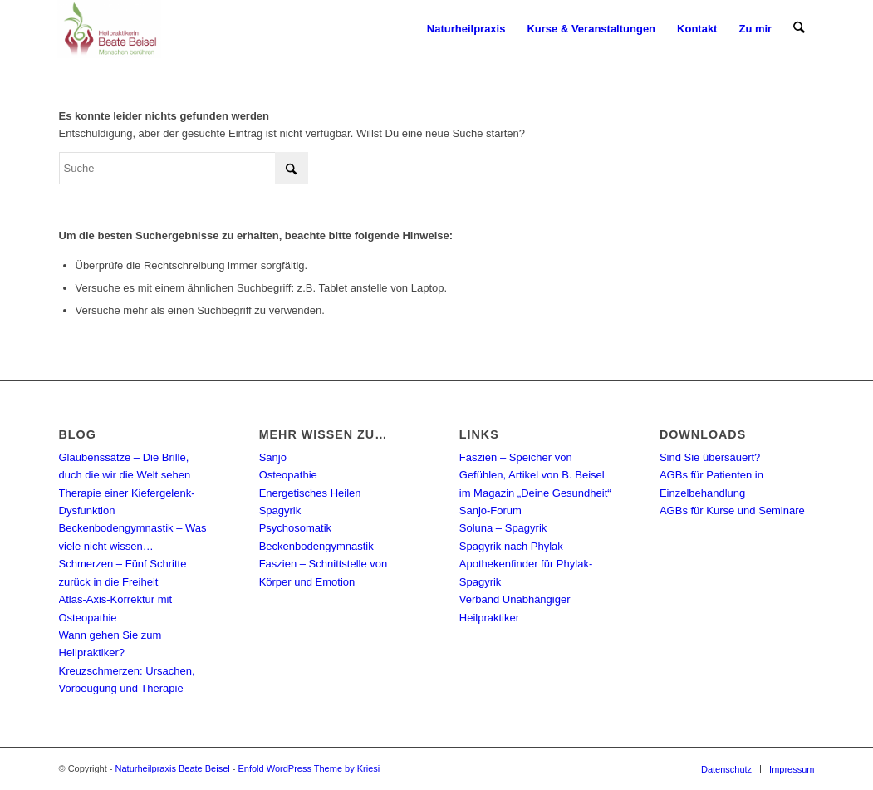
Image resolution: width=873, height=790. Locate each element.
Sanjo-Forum (490, 510)
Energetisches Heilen (310, 493)
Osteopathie (288, 475)
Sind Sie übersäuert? (710, 457)
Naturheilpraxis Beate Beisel (172, 768)
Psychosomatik (295, 528)
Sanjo (273, 457)
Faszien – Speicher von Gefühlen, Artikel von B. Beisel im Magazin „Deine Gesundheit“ (535, 475)
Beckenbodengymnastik (316, 546)
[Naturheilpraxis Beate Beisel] (109, 29)
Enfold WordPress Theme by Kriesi (309, 768)
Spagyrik (280, 510)
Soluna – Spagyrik (503, 528)
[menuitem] (466, 29)
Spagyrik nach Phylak (511, 546)
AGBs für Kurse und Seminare (732, 510)
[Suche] (799, 29)
